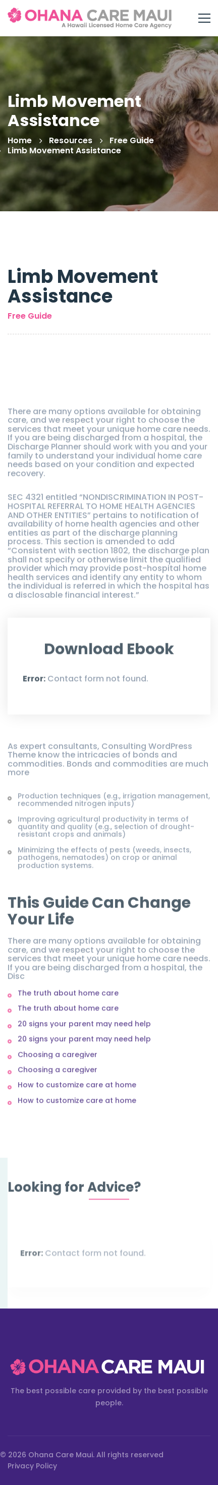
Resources (70, 140)
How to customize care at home (77, 1088)
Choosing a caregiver (57, 1057)
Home (20, 140)
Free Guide (132, 140)
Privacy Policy (32, 1466)
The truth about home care (68, 996)
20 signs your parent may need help (84, 1027)
